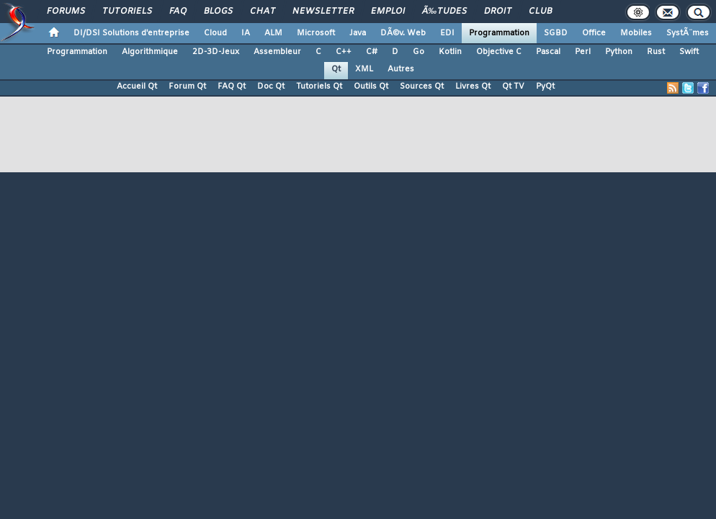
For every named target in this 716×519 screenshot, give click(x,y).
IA (245, 33)
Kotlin (450, 52)
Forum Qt (187, 86)
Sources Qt (422, 86)
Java (357, 33)
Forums (65, 11)
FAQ (178, 11)
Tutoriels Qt (319, 86)
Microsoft (316, 33)
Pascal (548, 52)
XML (364, 69)
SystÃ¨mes (687, 33)
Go (418, 52)
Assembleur (277, 52)
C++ (344, 52)
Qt (336, 69)
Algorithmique (150, 52)
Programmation (499, 33)
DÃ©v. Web (403, 33)
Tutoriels (127, 11)
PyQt (545, 86)
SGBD (556, 33)
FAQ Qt (232, 86)
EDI (447, 33)
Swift (689, 52)
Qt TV (513, 86)
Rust (656, 52)
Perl (583, 52)
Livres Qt (473, 86)
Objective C (499, 52)
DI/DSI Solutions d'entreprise (131, 33)
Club (540, 11)
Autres (401, 69)
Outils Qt (371, 86)
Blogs (218, 11)
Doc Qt (271, 86)
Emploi (388, 11)
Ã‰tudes (444, 11)
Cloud (215, 33)
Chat (263, 11)
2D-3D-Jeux (215, 52)
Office (594, 33)
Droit (498, 11)
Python (618, 52)
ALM (273, 33)
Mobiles (636, 33)
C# (371, 52)
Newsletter (323, 11)
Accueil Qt (137, 86)
